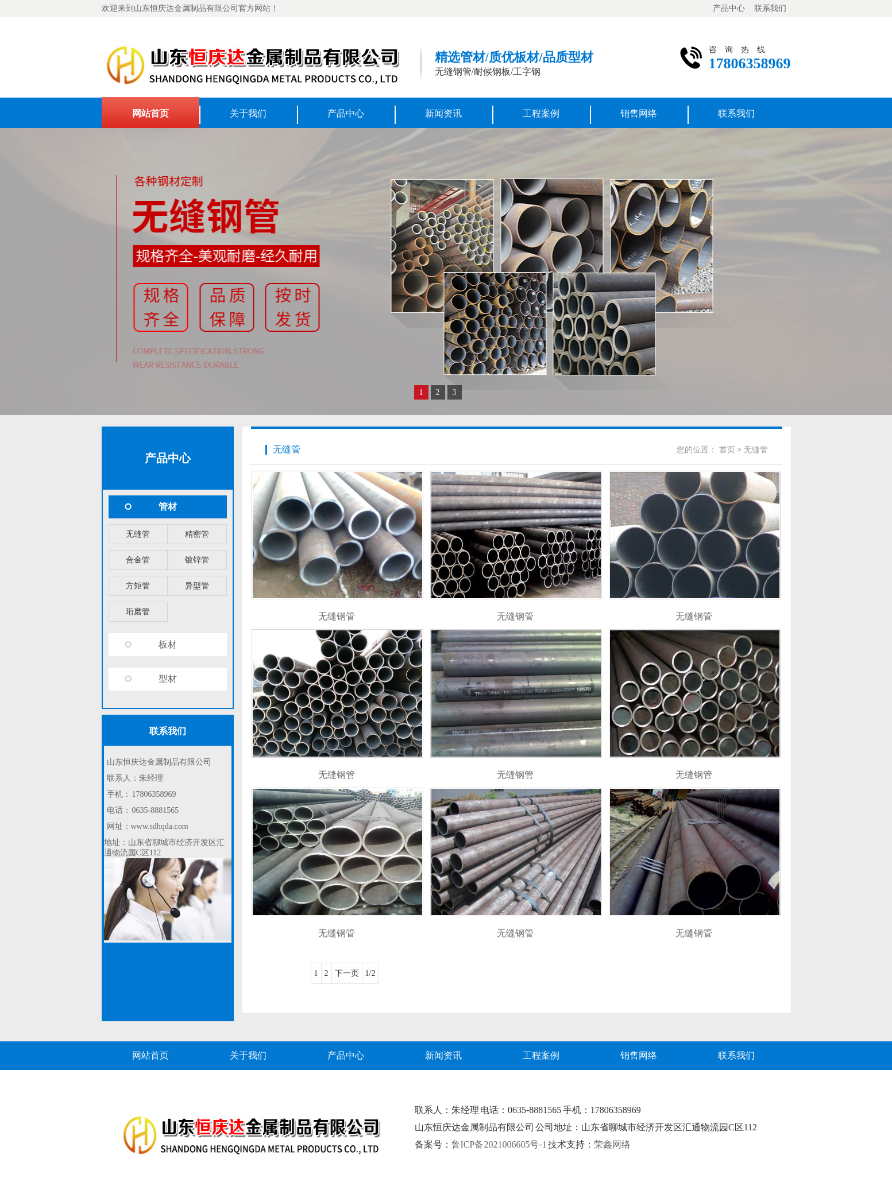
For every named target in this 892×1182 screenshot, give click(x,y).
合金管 (138, 560)
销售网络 (638, 113)
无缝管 (138, 534)
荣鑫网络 (612, 1144)
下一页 (347, 973)
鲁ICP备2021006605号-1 (499, 1144)
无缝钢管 (336, 616)
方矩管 (138, 586)
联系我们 (770, 8)
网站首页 (150, 113)
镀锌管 (197, 560)
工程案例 (541, 113)
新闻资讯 (443, 113)
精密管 (197, 534)
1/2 (370, 973)
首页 (727, 449)
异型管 (197, 586)
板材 (168, 644)
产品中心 (729, 8)
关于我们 (248, 113)
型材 (168, 679)
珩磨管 (138, 611)
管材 (168, 506)
